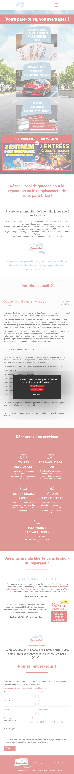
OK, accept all (37, 389)
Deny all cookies (37, 386)
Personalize (37, 395)
